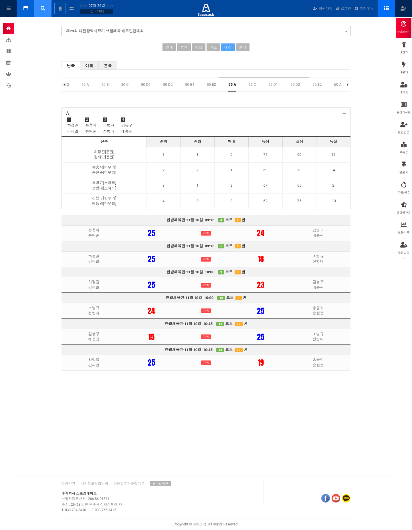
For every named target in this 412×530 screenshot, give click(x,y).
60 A (338, 84)
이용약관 (68, 484)
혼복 (108, 65)
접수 (184, 47)
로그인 (343, 9)
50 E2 (211, 84)
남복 (71, 65)
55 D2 (295, 84)
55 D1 (273, 84)
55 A (232, 84)
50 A (85, 84)
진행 (198, 47)
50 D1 (146, 84)
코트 (213, 47)
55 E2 (317, 84)
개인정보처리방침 (94, 484)
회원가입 (322, 9)
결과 (242, 47)
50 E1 (190, 84)
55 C (252, 84)
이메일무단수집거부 (129, 484)
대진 (228, 47)
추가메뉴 (364, 9)
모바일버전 (160, 484)
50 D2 (168, 84)
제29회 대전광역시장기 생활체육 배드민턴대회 (206, 30)
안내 (169, 47)
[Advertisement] (206, 426)
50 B (105, 84)
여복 (89, 65)
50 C (124, 84)
